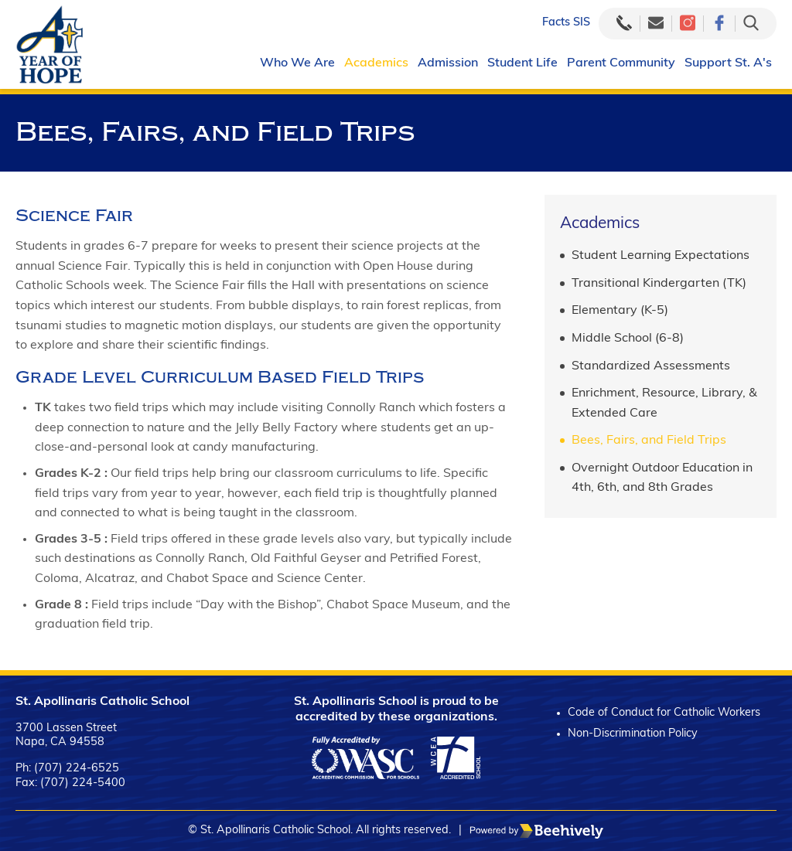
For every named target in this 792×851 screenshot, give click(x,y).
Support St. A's (728, 63)
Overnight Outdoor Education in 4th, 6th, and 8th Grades (662, 478)
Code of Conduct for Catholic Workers (664, 713)
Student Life (522, 63)
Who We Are (297, 63)
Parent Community (621, 63)
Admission (448, 63)
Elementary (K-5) (620, 311)
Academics (376, 63)
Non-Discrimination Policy (633, 734)
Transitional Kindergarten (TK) (659, 283)
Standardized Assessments (651, 366)
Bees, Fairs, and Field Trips (649, 440)
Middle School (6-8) (628, 338)
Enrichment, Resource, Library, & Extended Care (664, 403)
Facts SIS (566, 23)
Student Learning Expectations (660, 256)
